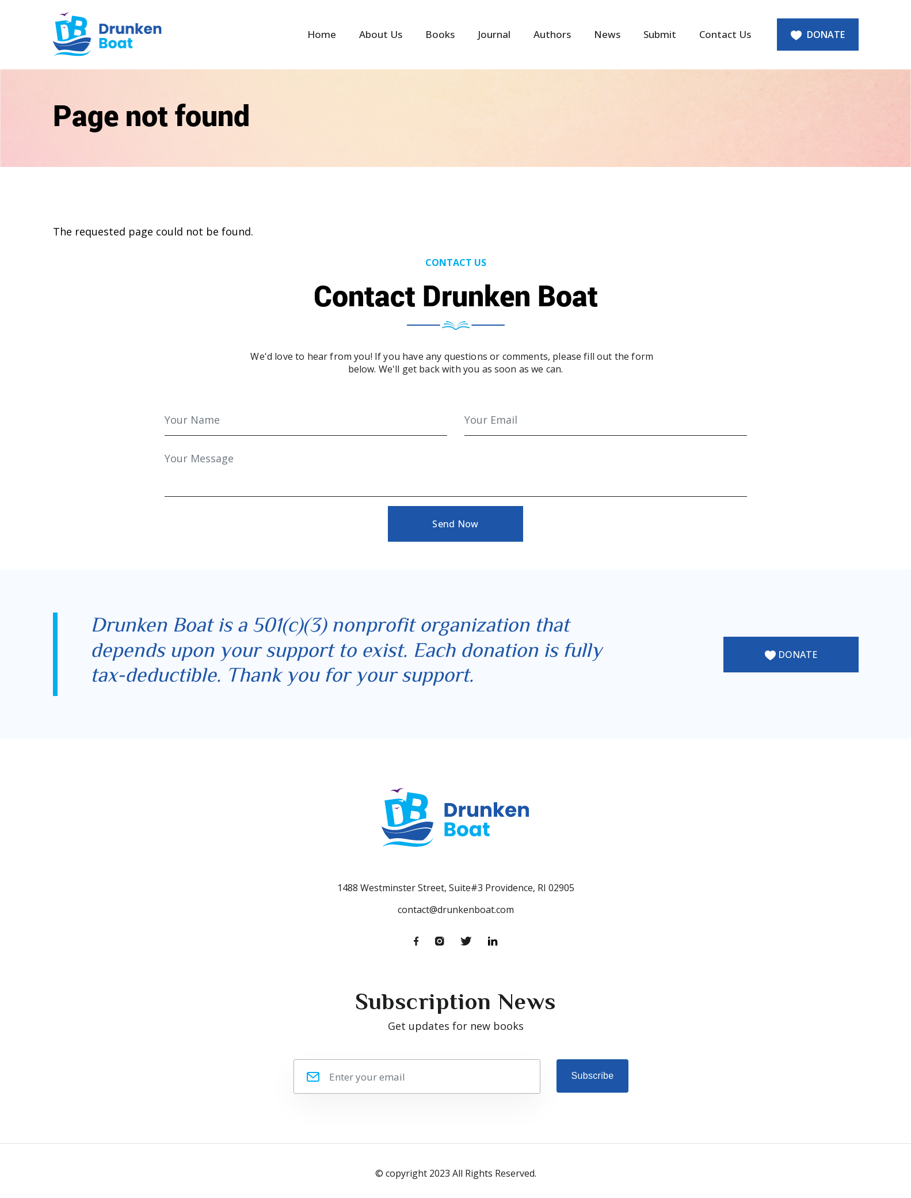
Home (321, 34)
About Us (380, 34)
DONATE (818, 34)
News (607, 34)
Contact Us (725, 34)
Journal (494, 34)
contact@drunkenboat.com (456, 909)
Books (440, 34)
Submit (659, 34)
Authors (552, 34)
